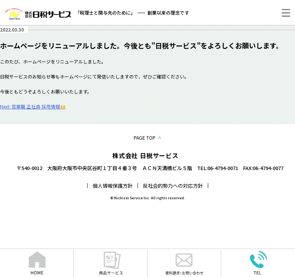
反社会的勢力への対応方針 (173, 185)
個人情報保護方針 (113, 185)
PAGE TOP (147, 137)
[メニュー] (285, 12)
